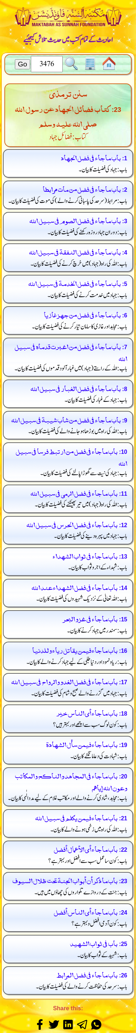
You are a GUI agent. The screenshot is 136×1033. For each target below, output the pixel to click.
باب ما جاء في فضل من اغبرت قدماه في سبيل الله (71, 351)
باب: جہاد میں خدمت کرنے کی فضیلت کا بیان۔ (88, 295)
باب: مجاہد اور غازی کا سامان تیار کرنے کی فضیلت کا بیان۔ (80, 326)
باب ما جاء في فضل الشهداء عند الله (75, 586)
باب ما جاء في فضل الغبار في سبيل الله (75, 387)
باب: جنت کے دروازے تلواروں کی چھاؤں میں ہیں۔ (81, 892)
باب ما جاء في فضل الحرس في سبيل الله (72, 523)
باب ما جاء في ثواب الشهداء (85, 555)
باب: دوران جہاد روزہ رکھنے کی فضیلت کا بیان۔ (88, 232)
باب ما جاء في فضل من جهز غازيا (82, 313)
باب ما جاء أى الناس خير (87, 712)
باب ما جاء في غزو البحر (90, 617)
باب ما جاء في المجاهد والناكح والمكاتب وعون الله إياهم (71, 781)
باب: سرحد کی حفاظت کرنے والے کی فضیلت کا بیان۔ (82, 986)
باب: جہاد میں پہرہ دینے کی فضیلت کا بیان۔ (91, 536)
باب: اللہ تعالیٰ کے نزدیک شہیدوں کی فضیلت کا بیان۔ (82, 599)
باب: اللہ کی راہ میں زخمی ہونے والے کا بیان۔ (89, 829)
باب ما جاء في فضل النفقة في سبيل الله (75, 251)
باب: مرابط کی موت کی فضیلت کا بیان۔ (68, 201)
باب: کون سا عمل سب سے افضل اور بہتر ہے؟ (88, 861)
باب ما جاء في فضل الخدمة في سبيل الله (74, 282)
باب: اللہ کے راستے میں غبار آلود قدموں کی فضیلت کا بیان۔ (71, 368)
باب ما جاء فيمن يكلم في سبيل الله (76, 816)
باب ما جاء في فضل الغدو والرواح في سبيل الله (64, 680)
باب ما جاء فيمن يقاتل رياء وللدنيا (75, 649)
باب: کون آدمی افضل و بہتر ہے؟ (99, 924)
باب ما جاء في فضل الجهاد (91, 156)
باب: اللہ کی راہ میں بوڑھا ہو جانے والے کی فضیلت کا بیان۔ (78, 431)
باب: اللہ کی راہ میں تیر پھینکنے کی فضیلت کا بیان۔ (81, 504)
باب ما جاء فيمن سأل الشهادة (82, 743)
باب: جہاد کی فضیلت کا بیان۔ (103, 169)
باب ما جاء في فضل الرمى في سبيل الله (74, 492)
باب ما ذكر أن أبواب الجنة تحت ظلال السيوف (65, 879)
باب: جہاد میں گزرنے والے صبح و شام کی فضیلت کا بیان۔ (79, 693)
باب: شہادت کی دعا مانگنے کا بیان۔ (99, 756)
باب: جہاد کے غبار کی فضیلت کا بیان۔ (96, 400)
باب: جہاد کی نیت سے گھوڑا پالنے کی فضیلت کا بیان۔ (84, 473)
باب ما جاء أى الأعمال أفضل (86, 848)
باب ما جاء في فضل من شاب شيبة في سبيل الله (66, 419)
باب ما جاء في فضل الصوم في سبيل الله (75, 219)
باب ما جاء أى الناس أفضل (86, 911)
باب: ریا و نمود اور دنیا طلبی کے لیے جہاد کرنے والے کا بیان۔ (77, 662)
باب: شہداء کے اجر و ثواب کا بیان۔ (98, 567)
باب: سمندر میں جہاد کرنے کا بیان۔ (97, 630)
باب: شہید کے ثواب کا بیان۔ (102, 955)
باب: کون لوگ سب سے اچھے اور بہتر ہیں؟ (90, 725)
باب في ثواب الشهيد (94, 942)
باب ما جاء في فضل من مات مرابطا (82, 188)
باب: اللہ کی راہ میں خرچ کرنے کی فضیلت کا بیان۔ (79, 264)
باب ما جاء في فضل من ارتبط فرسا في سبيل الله (71, 456)
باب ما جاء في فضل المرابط (87, 973)
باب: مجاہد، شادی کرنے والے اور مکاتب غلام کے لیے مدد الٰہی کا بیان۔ (68, 798)
